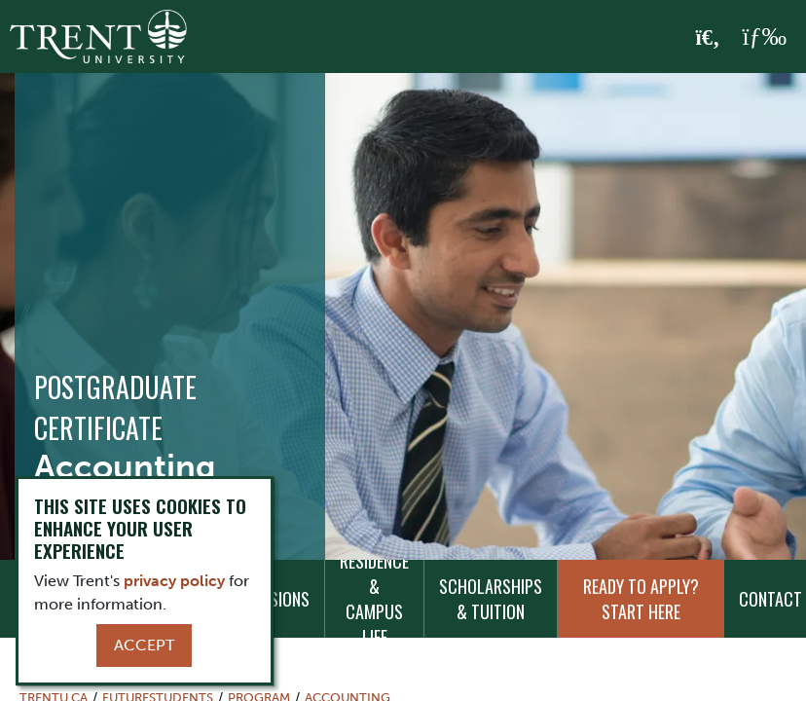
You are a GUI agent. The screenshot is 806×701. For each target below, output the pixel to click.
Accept (144, 645)
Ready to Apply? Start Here (641, 598)
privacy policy (174, 581)
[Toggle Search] (708, 38)
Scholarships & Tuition (490, 598)
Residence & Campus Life (374, 599)
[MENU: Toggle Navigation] (764, 37)
